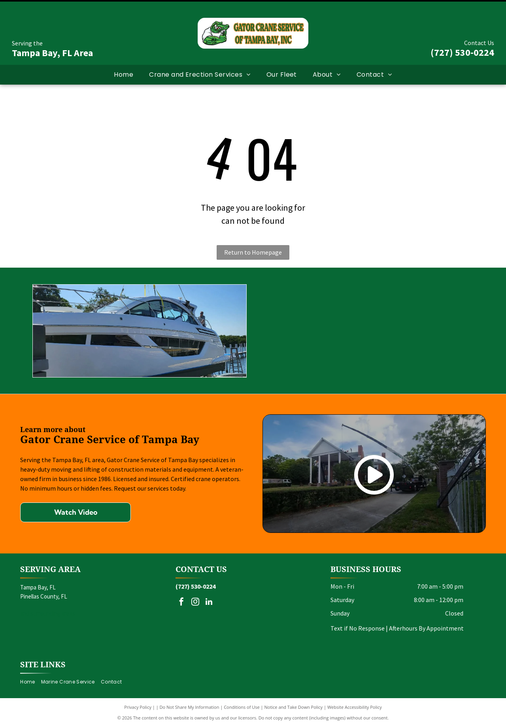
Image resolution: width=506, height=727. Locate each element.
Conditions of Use (242, 707)
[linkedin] (209, 603)
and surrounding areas (47, 613)
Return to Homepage (253, 252)
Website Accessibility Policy (354, 707)
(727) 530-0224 (462, 52)
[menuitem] (123, 74)
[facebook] (181, 603)
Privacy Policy (137, 707)
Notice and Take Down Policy (293, 707)
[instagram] (195, 603)
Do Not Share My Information (189, 707)
